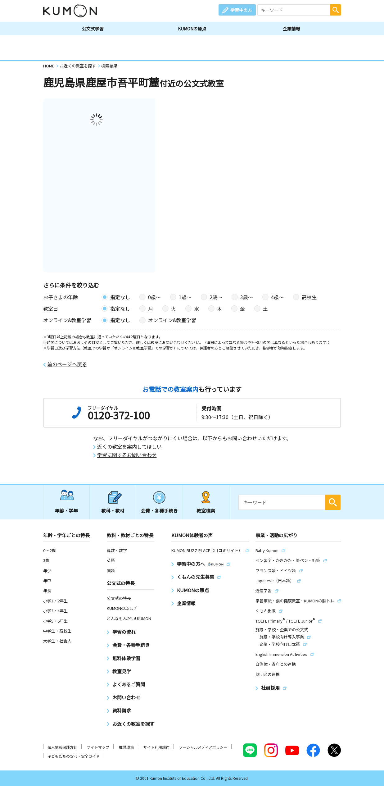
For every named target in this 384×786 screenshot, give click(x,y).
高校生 (309, 297)
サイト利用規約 (156, 747)
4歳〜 (277, 297)
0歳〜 (154, 297)
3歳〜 (246, 297)
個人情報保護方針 (62, 747)
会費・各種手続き (159, 510)
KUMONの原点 (192, 28)
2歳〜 (216, 297)
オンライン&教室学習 (172, 320)
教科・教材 (112, 510)
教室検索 (206, 510)
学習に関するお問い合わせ (127, 455)
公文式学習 (93, 28)
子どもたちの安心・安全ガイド (73, 756)
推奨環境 (126, 747)
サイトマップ (98, 747)
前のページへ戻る (67, 364)
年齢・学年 (66, 510)
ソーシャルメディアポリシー (203, 747)
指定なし (120, 297)
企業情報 (291, 28)
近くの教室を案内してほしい (129, 446)
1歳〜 (185, 297)
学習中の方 (241, 10)
